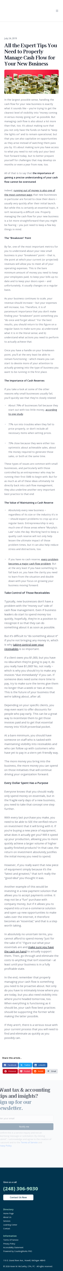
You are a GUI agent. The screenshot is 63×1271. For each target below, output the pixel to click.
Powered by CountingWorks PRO (17, 1251)
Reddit (38, 1071)
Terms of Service (24, 1142)
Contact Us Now (18, 1197)
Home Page (8, 1213)
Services (6, 1221)
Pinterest (10, 1071)
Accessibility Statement (13, 1247)
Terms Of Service (10, 1240)
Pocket (25, 1071)
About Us (7, 1217)
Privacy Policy (9, 1243)
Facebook (10, 1065)
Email (51, 1071)
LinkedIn (40, 1065)
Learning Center (10, 1224)
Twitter (25, 1065)
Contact (6, 1228)
